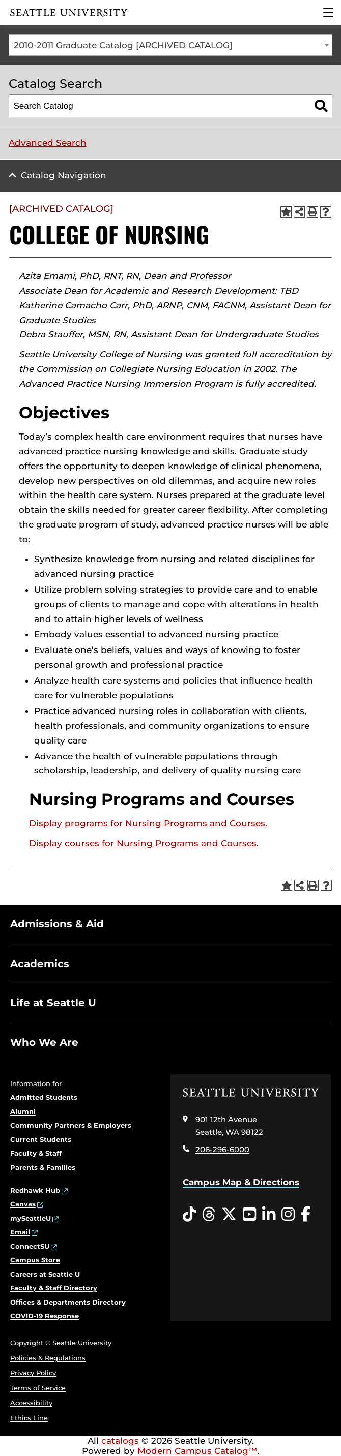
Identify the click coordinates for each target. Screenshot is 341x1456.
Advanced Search (48, 143)
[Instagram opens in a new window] (288, 1214)
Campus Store (35, 1260)
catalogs (120, 1441)
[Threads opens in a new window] (208, 1214)
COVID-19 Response (44, 1316)
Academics (39, 963)
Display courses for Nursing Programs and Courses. (144, 843)
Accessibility (31, 1403)
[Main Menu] (328, 12)
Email (20, 1232)
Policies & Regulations (48, 1358)
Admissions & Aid (57, 924)
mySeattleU (30, 1218)
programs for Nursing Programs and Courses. (148, 823)
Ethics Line (29, 1418)
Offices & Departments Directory (68, 1302)
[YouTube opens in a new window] (249, 1214)
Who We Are (44, 1042)
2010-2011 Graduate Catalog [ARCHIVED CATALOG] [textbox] (123, 45)
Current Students (40, 1139)
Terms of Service (38, 1388)
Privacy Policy (33, 1373)
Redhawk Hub (35, 1190)
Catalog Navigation (63, 175)
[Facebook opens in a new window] (305, 1214)
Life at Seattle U (53, 1003)
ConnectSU (29, 1246)
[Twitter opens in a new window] (229, 1214)
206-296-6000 (222, 1149)
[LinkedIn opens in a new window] (268, 1214)
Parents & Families (42, 1167)
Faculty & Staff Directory (53, 1288)
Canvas (23, 1204)
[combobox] (170, 45)
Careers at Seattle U (45, 1274)
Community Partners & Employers (70, 1125)
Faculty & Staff (36, 1153)
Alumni (23, 1111)
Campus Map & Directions (241, 1182)
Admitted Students (43, 1097)
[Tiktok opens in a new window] (189, 1214)
